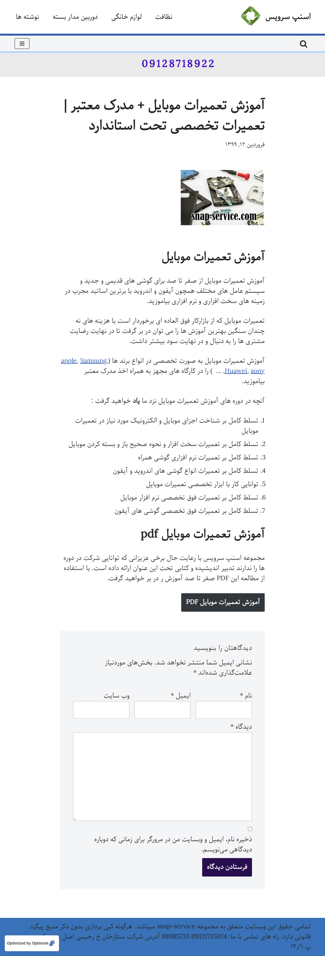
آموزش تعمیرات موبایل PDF (223, 602)
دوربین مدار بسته (75, 17)
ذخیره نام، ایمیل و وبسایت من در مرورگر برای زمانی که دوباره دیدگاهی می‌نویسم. (173, 845)
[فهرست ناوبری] (22, 43)
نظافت (163, 17)
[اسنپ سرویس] (275, 17)
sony (258, 371)
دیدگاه (241, 727)
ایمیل (181, 696)
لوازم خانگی (126, 17)
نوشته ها (27, 17)
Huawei (236, 371)
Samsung (93, 361)
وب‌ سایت (116, 696)
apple (69, 361)
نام (246, 696)
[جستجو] (304, 44)
